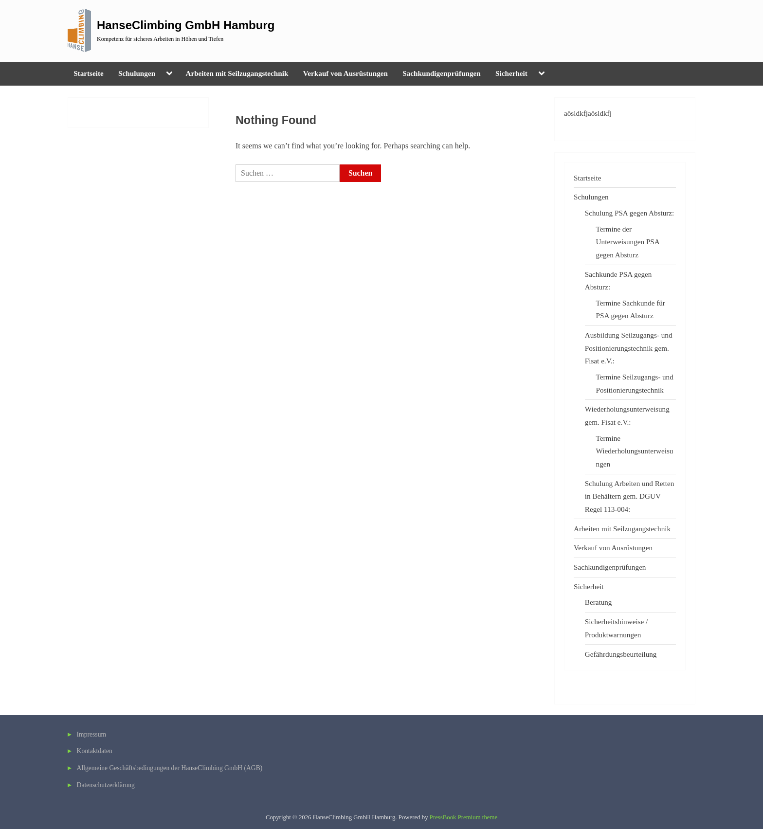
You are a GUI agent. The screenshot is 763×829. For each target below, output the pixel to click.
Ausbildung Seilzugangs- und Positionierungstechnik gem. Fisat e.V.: (628, 348)
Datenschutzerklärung (106, 785)
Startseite (88, 73)
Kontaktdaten (94, 751)
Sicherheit (511, 73)
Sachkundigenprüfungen (441, 73)
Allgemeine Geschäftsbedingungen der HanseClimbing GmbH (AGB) (170, 768)
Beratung (598, 602)
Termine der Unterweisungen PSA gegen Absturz (627, 242)
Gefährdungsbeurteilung (621, 654)
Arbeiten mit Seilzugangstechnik (236, 73)
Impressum (91, 734)
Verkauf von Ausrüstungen (345, 73)
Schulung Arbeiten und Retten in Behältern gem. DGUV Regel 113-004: (629, 496)
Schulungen (136, 73)
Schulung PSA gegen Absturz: (629, 213)
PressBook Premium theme (463, 817)
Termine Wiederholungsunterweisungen (634, 451)
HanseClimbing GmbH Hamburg (185, 25)
